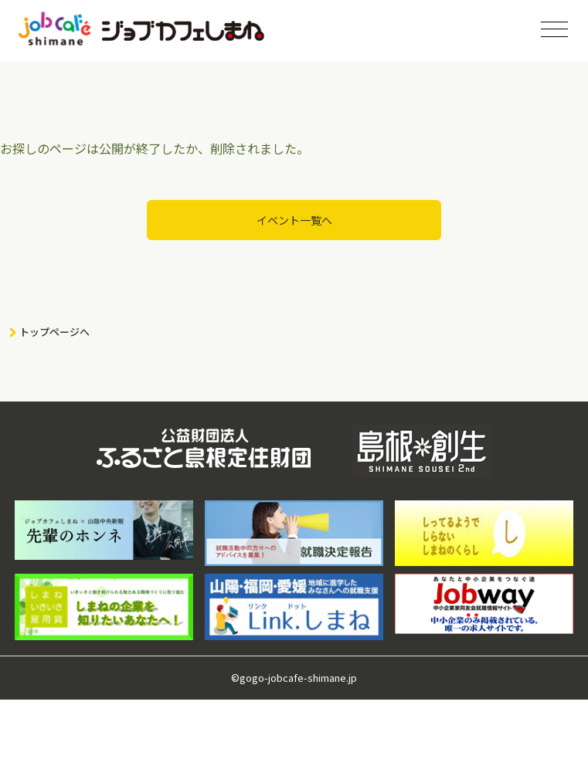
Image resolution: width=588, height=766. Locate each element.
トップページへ (54, 331)
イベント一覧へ (294, 220)
